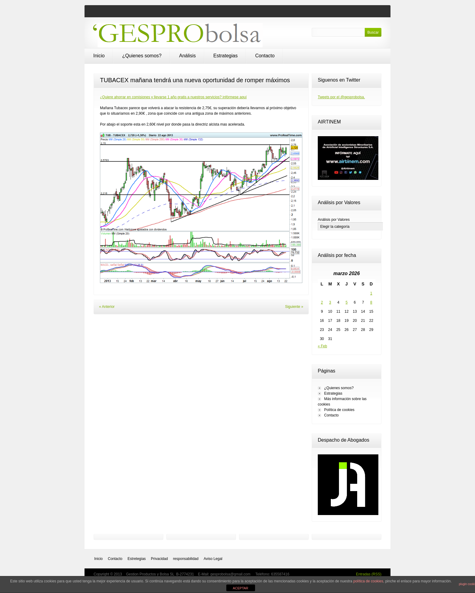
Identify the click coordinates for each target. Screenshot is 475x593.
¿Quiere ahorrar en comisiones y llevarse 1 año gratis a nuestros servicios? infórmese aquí (173, 97)
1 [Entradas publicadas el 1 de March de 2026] (371, 293)
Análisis (187, 55)
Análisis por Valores (334, 219)
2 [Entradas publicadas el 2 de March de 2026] (322, 302)
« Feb (322, 346)
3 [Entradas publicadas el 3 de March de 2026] (330, 302)
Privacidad (159, 559)
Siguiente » (294, 307)
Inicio (99, 55)
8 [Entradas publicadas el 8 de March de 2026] (371, 302)
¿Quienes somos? (141, 55)
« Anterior (107, 307)
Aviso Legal (213, 559)
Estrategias (225, 55)
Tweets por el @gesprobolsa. (341, 97)
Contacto (264, 55)
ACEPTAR (240, 588)
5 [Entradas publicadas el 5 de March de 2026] (347, 302)
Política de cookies (339, 410)
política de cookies (368, 581)
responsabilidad (185, 559)
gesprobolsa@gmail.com (230, 574)
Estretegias (137, 559)
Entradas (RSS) (368, 574)
